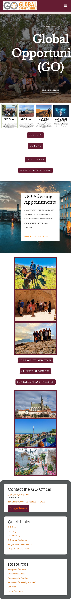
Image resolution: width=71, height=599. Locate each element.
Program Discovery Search (20, 544)
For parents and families (35, 382)
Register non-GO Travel (18, 549)
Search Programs (50, 90)
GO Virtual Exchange (35, 170)
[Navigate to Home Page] (20, 5)
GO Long (35, 146)
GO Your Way (35, 160)
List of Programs (15, 591)
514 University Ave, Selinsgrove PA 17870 (26, 502)
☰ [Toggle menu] (65, 5)
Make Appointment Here (36, 236)
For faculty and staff (35, 360)
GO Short (35, 135)
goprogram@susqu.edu (18, 494)
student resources (35, 371)
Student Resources (16, 574)
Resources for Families (18, 578)
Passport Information (17, 569)
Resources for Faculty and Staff (22, 582)
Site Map (12, 587)
